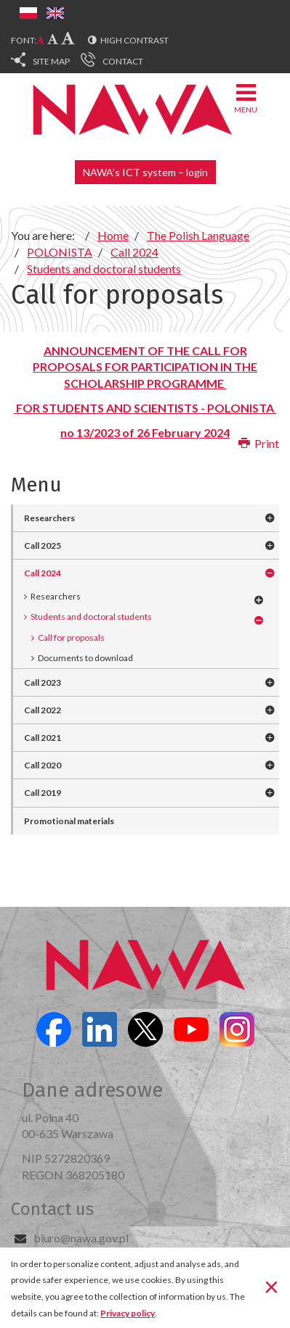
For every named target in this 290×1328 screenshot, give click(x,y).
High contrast (134, 40)
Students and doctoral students (91, 616)
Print (258, 443)
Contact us (52, 1209)
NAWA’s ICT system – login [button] (145, 172)
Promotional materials (69, 821)
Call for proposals (71, 637)
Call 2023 (42, 682)
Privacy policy (127, 1313)
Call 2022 (42, 710)
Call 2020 (42, 765)
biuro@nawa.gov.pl (81, 1238)
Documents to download (85, 657)
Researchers (49, 517)
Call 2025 (42, 545)
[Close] (271, 1287)
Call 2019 (42, 792)
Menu (245, 97)
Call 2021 (42, 737)
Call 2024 (42, 573)
